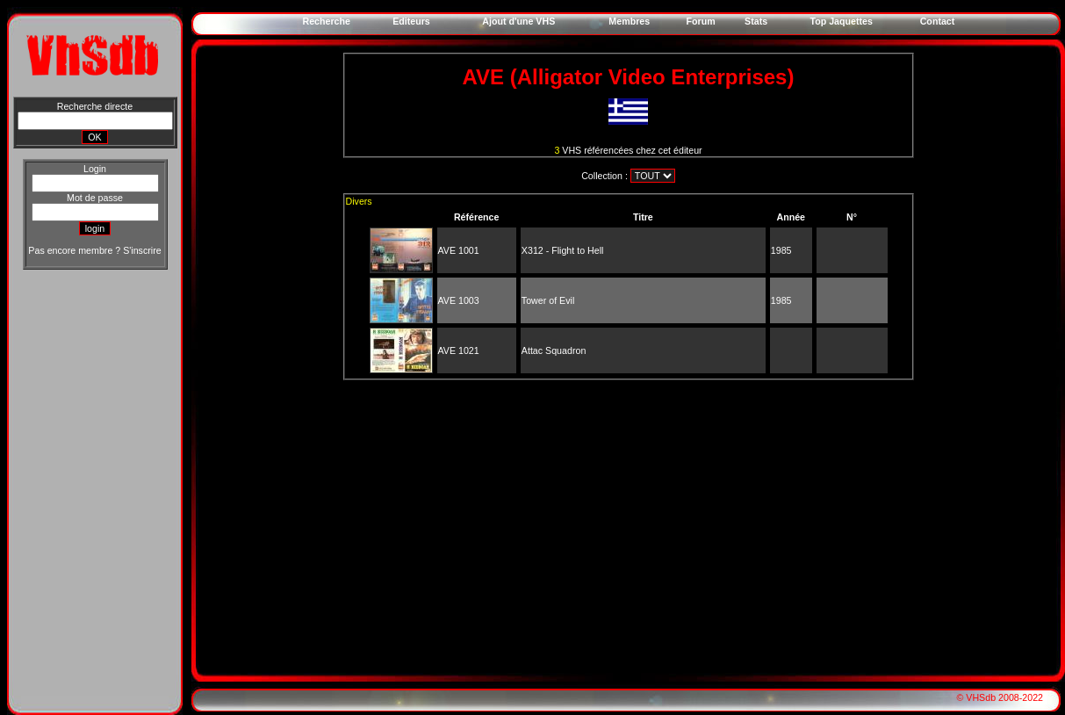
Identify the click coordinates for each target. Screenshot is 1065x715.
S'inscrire (142, 250)
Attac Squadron (554, 350)
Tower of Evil (548, 300)
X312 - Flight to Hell (563, 250)
